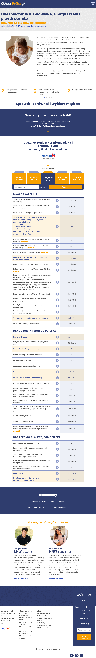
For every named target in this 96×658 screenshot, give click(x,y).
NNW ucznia (23, 550)
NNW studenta (60, 550)
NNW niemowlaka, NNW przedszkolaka (31, 26)
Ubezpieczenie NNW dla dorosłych (25, 632)
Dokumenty (41, 623)
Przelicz (42, 187)
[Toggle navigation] (93, 4)
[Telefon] (84, 630)
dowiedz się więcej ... (22, 578)
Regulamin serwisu (7, 616)
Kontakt (3, 623)
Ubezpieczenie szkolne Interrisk (26, 637)
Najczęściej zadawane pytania (44, 619)
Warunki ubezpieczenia (36, 507)
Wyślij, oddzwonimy (84, 637)
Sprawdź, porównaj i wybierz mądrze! (48, 103)
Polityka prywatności (8, 613)
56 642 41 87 (84, 607)
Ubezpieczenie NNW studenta (25, 623)
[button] (44, 97)
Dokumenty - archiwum (44, 625)
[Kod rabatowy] (26, 187)
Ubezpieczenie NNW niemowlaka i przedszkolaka (25, 613)
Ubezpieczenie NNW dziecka (25, 628)
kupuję (65, 187)
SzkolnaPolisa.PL (7, 26)
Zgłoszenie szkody (7, 611)
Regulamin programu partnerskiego (8, 619)
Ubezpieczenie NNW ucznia (25, 619)
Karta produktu (59, 507)
